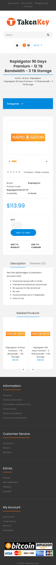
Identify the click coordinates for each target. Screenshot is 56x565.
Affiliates (7, 486)
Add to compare (36, 246)
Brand (25, 78)
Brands (6, 477)
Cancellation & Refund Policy (17, 404)
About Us (7, 395)
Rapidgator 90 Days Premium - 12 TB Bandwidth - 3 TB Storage (28, 83)
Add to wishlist (15, 246)
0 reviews (28, 172)
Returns (6, 447)
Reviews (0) (38, 263)
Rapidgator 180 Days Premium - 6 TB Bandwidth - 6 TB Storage (40, 352)
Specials (7, 491)
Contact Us (8, 443)
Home (18, 78)
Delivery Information (12, 399)
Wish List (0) (26, 3)
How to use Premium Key (15, 417)
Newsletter (8, 530)
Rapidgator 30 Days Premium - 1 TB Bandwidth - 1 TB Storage (15, 352)
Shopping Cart (41, 3)
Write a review (42, 172)
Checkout (28, 6)
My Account (13, 3)
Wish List (7, 525)
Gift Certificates (10, 482)
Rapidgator (35, 78)
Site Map (7, 452)
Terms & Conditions (12, 413)
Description (18, 263)
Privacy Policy (9, 408)
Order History (9, 521)
